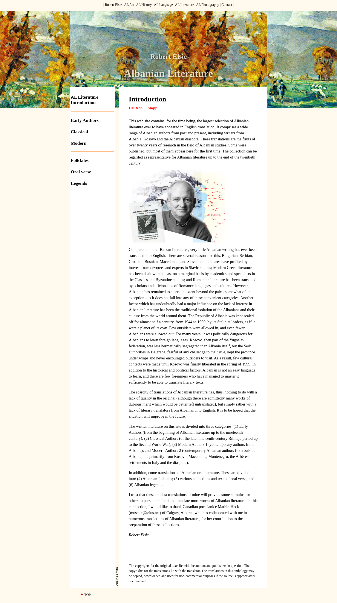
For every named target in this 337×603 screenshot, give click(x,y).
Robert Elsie (113, 4)
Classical (79, 131)
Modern (78, 143)
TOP (87, 595)
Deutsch (135, 108)
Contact (226, 4)
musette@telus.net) (145, 512)
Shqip (152, 108)
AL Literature (184, 4)
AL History (144, 4)
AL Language (163, 4)
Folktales (80, 160)
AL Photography (207, 4)
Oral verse (81, 171)
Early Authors (85, 120)
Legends (79, 183)
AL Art (129, 4)
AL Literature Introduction (84, 100)
